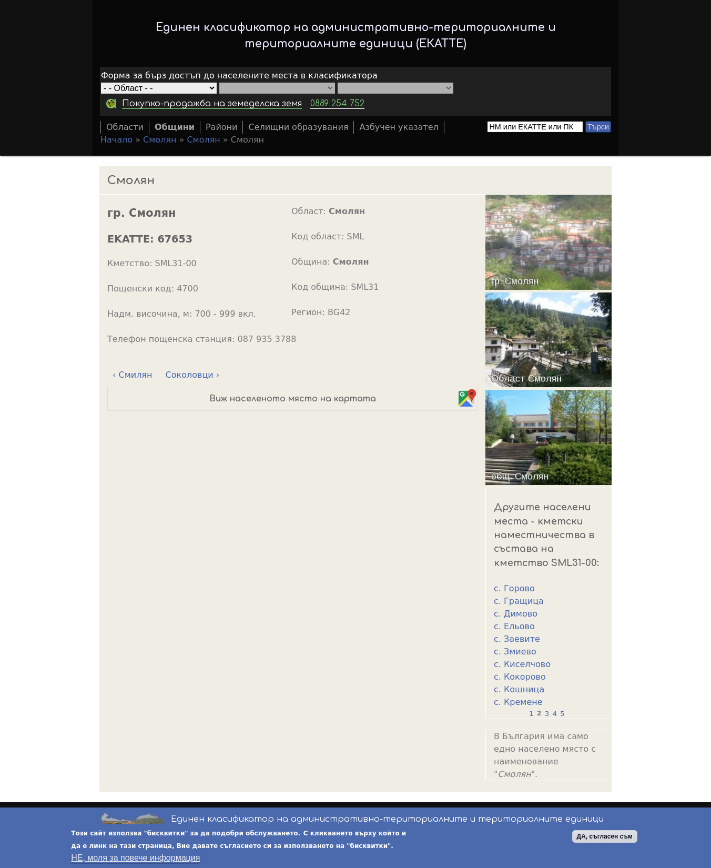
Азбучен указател (398, 127)
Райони (222, 127)
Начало (116, 140)
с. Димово (515, 614)
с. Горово (514, 588)
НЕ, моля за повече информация (135, 858)
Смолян (159, 140)
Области (125, 127)
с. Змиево (515, 652)
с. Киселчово (522, 664)
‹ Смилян (132, 375)
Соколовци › (193, 375)
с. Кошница (519, 689)
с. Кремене (518, 702)
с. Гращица (519, 601)
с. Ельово (514, 626)
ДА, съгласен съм (605, 837)
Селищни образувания (298, 127)
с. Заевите (517, 639)
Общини (175, 127)
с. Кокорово (520, 677)
